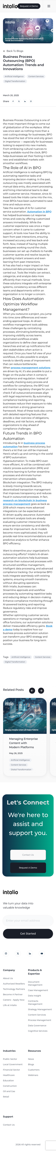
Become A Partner (13, 994)
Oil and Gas (9, 1091)
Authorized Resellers (14, 983)
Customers (34, 1069)
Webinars (33, 1075)
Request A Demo (29, 6)
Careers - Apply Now (13, 1000)
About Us (8, 978)
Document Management (35, 983)
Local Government (13, 1064)
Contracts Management (35, 1002)
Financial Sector (11, 1069)
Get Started (28, 933)
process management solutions (30, 367)
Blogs (31, 1064)
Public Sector (10, 1059)
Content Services (37, 1014)
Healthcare (9, 1075)
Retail (6, 1096)
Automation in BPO (39, 211)
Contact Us (28, 855)
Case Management (38, 990)
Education (8, 1080)
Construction (10, 1086)
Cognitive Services (37, 1031)
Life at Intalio (10, 1005)
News (31, 1059)
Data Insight (34, 995)
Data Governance (37, 1025)
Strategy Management (40, 1009)
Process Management (39, 1020)
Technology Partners (14, 989)
